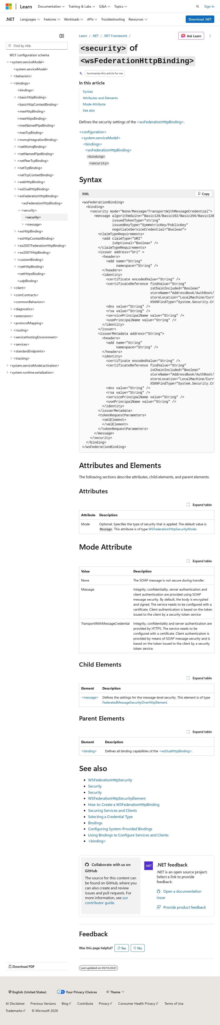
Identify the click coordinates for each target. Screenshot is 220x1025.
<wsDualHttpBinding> (175, 751)
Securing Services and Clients (112, 810)
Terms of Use (174, 1003)
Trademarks (14, 1010)
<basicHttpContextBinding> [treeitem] (37, 104)
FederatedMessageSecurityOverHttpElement (134, 702)
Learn (83, 35)
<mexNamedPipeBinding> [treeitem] (36, 125)
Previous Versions (43, 1003)
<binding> (89, 751)
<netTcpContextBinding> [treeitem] (35, 175)
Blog (65, 1003)
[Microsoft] (9, 6)
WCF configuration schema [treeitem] (29, 55)
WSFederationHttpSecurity (110, 779)
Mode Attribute (94, 104)
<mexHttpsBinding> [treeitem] (32, 118)
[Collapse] (62, 35)
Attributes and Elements (100, 98)
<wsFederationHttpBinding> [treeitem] (42, 203)
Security (95, 785)
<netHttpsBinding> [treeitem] (31, 273)
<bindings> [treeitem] (25, 90)
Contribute (85, 1003)
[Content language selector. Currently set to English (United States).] (27, 992)
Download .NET (200, 19)
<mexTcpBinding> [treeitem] (30, 132)
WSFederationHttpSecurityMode (172, 529)
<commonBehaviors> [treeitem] (29, 301)
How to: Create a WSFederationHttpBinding (123, 804)
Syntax (88, 91)
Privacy (104, 1003)
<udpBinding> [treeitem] (28, 280)
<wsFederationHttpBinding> (160, 121)
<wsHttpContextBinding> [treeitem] (36, 238)
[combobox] (37, 46)
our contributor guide (106, 900)
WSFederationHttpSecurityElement (116, 798)
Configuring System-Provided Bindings (120, 828)
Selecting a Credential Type (110, 816)
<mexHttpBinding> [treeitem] (31, 111)
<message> (90, 697)
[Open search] (197, 6)
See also (89, 110)
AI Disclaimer (15, 1003)
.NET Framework (115, 35)
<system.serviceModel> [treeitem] (30, 69)
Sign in (209, 6)
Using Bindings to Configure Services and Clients (128, 834)
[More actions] (210, 36)
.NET (95, 35)
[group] (146, 324)
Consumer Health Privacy (136, 1003)
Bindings (95, 822)
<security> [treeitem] (33, 217)
